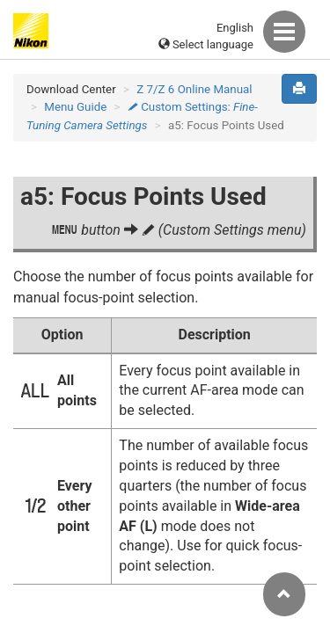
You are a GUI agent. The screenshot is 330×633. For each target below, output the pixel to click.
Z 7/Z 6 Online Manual (194, 89)
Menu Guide (75, 106)
